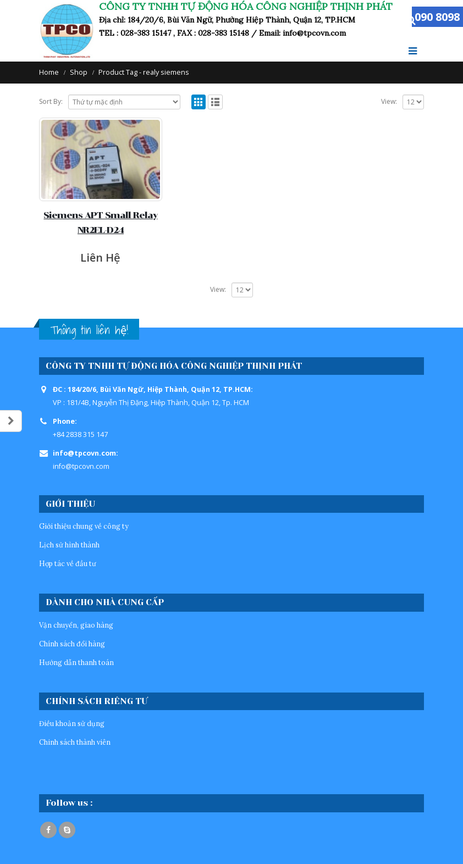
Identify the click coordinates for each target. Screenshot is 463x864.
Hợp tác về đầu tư (67, 563)
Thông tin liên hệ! (89, 330)
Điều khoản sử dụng (71, 723)
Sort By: (51, 101)
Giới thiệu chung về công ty (84, 526)
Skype (67, 830)
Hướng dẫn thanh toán (76, 662)
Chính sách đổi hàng (72, 643)
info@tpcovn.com (81, 466)
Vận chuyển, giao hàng (76, 625)
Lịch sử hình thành (69, 544)
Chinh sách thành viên (75, 742)
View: (389, 101)
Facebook (48, 830)
